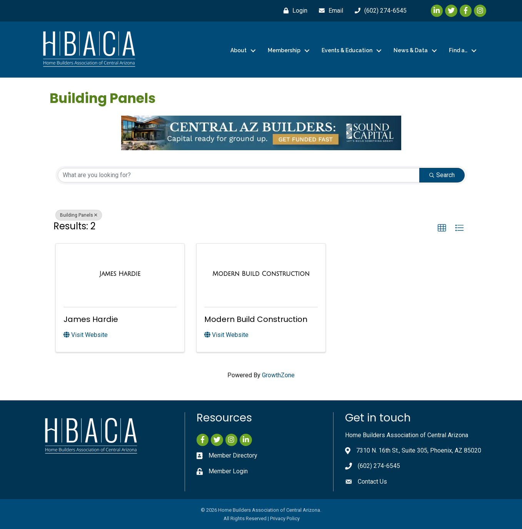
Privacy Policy (285, 518)
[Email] (329, 11)
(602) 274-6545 (379, 465)
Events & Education (347, 50)
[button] (442, 228)
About (238, 50)
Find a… (458, 50)
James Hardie (90, 319)
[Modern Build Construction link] (261, 274)
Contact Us (372, 481)
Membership (284, 50)
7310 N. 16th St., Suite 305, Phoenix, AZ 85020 (418, 450)
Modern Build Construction (255, 319)
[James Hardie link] (119, 274)
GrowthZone (278, 375)
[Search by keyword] (239, 175)
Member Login (228, 471)
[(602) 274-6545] (379, 11)
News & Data (411, 50)
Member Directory (232, 455)
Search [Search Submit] (442, 175)
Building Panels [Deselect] (78, 215)
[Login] (293, 11)
